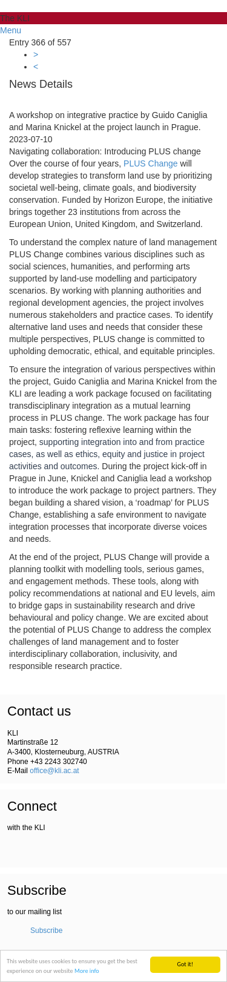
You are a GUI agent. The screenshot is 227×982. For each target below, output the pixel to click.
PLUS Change (150, 163)
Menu (10, 30)
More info (86, 971)
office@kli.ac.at (54, 770)
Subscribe (46, 930)
